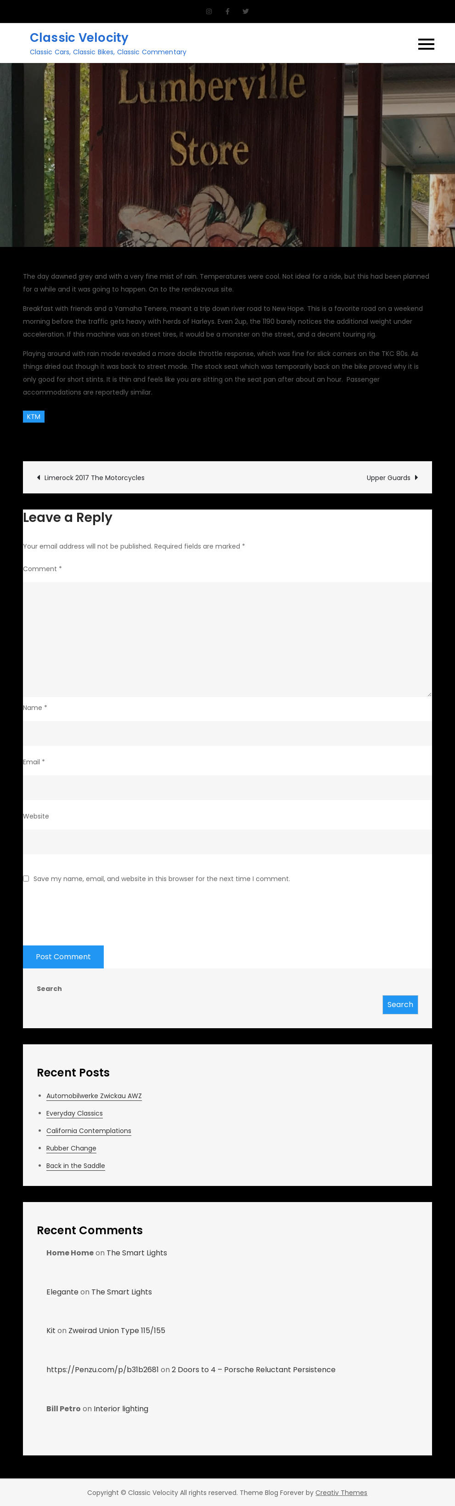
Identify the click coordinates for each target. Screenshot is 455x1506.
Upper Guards (388, 477)
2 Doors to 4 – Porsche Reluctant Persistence (254, 1369)
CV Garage (50, 438)
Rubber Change (71, 1148)
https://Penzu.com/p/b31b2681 (102, 1369)
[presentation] (93, 909)
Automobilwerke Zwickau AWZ (94, 1095)
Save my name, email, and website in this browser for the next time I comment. (162, 879)
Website (36, 816)
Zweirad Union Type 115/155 (116, 1330)
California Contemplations (88, 1130)
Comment (42, 568)
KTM (33, 416)
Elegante (62, 1292)
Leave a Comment (274, 438)
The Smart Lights (137, 1253)
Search (49, 988)
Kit (51, 1330)
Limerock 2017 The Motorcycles (95, 477)
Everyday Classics (74, 1113)
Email (34, 762)
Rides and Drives (197, 438)
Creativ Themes (341, 1492)
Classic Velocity (79, 37)
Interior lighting (121, 1408)
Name (35, 707)
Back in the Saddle (75, 1165)
